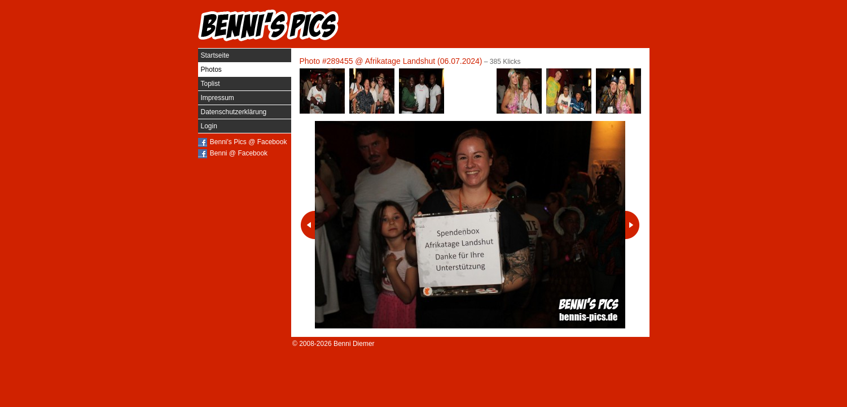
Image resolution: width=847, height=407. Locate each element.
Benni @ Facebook (238, 153)
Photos (211, 69)
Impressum (217, 98)
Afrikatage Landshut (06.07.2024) (423, 61)
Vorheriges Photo (308, 225)
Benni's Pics (268, 25)
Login (209, 126)
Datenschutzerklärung (234, 112)
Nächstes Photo (632, 225)
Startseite (215, 55)
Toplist (210, 84)
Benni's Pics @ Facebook (248, 142)
